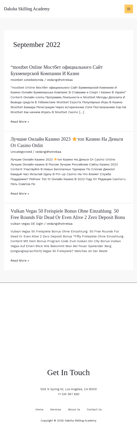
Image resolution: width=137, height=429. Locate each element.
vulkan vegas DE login (27, 222)
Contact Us (96, 407)
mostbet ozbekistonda (27, 79)
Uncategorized (21, 151)
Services (55, 407)
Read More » (20, 121)
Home (38, 407)
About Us (75, 407)
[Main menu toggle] (129, 9)
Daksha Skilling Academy (27, 8)
